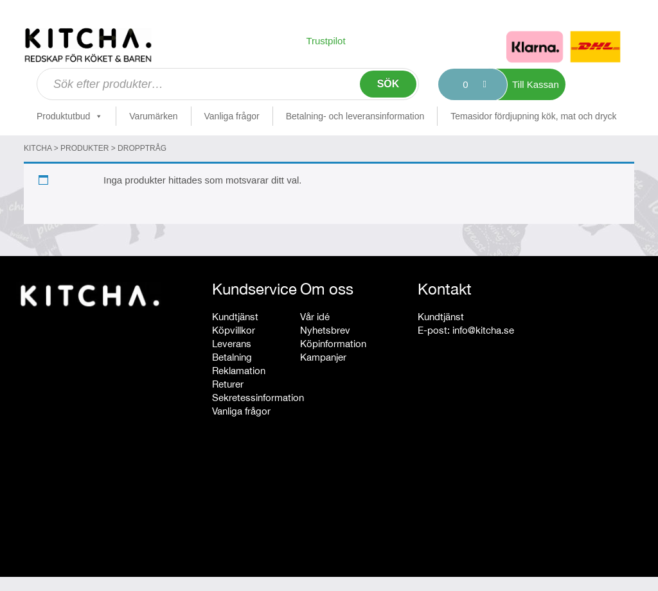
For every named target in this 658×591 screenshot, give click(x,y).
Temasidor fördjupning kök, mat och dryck (533, 116)
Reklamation (238, 370)
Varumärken (153, 116)
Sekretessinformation (258, 397)
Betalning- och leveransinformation (355, 116)
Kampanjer (323, 357)
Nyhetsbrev (325, 330)
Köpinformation (333, 343)
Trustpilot (325, 40)
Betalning (232, 357)
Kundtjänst (235, 316)
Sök (388, 83)
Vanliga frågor (232, 116)
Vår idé (315, 316)
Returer (228, 384)
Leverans (231, 343)
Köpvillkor (233, 330)
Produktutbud (70, 116)
